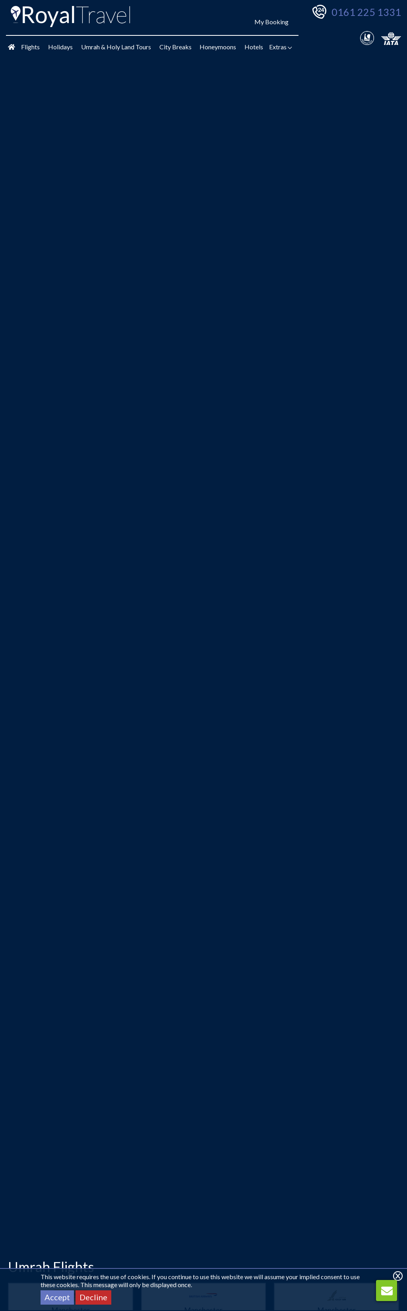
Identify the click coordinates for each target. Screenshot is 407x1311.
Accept (57, 1297)
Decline (93, 1297)
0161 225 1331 (366, 12)
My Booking (271, 21)
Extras (280, 47)
